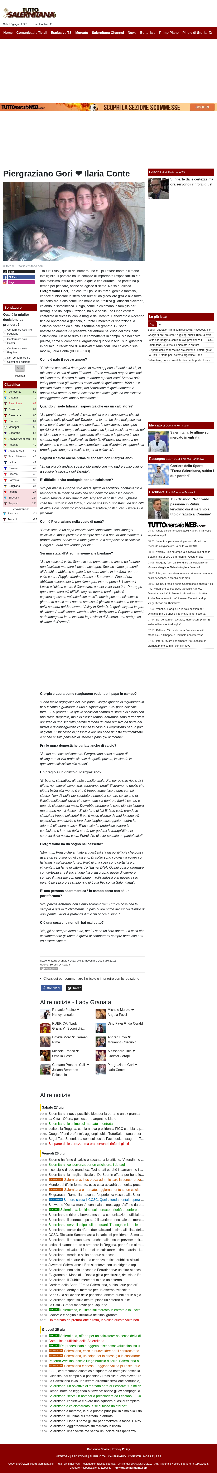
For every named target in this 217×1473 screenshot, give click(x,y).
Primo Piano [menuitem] (169, 32)
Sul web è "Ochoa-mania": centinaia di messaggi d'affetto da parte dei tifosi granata (110, 1205)
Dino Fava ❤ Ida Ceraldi (126, 1023)
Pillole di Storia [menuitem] (194, 32)
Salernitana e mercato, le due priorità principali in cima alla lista (95, 1411)
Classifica (12, 384)
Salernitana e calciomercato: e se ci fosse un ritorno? (88, 1406)
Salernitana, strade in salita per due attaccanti (82, 1255)
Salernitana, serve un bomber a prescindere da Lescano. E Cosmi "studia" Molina (109, 1396)
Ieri (160, 324)
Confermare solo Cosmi (17, 341)
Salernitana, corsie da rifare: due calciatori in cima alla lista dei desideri (101, 1230)
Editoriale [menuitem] (147, 32)
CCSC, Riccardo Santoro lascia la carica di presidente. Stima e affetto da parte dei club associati (120, 1235)
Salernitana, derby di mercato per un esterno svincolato (89, 1290)
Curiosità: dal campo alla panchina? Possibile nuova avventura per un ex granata (109, 1376)
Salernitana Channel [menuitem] (108, 32)
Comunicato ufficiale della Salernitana (76, 1341)
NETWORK (62, 1456)
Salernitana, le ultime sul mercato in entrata (81, 1123)
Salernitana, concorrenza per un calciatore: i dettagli (87, 1164)
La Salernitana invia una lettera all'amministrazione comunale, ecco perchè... (105, 1381)
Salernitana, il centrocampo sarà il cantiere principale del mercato (97, 1220)
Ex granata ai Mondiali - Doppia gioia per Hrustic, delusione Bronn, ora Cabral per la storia (115, 1275)
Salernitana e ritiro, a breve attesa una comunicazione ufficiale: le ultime (102, 1215)
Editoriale (156, 172)
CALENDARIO (117, 1456)
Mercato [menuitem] (81, 32)
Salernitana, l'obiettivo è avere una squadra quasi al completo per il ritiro (102, 1401)
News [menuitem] (132, 32)
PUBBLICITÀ (98, 1456)
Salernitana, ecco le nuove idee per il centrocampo (94, 1351)
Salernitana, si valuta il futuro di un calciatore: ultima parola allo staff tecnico (105, 1250)
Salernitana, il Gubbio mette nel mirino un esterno (85, 1280)
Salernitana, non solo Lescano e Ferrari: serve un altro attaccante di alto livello (107, 1270)
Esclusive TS (159, 492)
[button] (20, 368)
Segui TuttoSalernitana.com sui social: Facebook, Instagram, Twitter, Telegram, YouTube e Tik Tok (121, 1139)
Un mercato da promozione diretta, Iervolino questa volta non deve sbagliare (105, 1320)
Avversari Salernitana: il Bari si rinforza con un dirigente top (92, 1265)
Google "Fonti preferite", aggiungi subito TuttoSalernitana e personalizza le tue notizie (112, 1134)
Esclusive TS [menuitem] (61, 32)
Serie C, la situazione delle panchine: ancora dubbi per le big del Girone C (103, 1295)
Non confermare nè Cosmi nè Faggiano (18, 359)
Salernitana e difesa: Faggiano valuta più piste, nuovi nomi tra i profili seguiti (113, 1366)
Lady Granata (59, 960)
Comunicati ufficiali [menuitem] (31, 32)
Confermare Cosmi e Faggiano (19, 331)
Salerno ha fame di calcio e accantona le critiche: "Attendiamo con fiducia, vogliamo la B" (114, 1159)
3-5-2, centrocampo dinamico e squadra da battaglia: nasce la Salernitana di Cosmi (110, 1371)
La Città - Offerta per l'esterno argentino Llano (82, 1118)
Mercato (155, 425)
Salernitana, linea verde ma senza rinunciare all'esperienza (92, 1431)
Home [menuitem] (8, 32)
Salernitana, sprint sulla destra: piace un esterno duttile (89, 1300)
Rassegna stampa (163, 459)
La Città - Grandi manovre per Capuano (78, 1305)
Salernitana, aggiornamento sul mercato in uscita (85, 1426)
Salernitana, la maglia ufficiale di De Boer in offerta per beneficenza (98, 1174)
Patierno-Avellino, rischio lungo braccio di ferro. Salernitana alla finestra (101, 1361)
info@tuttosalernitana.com (131, 1467)
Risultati (20, 375)
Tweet (74, 988)
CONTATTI (134, 1456)
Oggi (152, 324)
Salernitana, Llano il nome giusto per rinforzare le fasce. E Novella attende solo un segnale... (117, 1421)
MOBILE (148, 1456)
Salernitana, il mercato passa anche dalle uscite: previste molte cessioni (102, 1240)
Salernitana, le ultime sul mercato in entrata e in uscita (95, 1310)
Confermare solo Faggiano (17, 350)
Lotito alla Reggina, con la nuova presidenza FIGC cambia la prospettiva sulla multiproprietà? (118, 1128)
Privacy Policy (121, 1449)
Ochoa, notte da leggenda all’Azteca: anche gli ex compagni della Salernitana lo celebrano (115, 1391)
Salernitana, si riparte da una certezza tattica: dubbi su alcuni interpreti (101, 1260)
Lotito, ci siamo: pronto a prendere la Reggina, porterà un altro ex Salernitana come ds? (113, 1245)
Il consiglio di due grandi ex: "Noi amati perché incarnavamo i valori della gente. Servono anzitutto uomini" (127, 1169)
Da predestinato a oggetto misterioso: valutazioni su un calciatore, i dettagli (110, 1346)
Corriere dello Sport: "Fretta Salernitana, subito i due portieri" (93, 1285)
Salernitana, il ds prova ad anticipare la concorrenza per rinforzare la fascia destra (117, 1179)
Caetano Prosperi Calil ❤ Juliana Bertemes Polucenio (70, 1070)
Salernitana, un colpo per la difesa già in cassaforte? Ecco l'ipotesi (105, 1356)
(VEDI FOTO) (80, 351)
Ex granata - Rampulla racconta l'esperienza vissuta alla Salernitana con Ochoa (108, 1194)
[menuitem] (210, 32)
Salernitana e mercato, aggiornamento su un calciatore (97, 1189)
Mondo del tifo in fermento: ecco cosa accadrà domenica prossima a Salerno (105, 1184)
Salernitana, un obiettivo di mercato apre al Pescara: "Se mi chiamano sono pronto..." (112, 1386)
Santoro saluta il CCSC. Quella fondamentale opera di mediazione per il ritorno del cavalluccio (126, 1199)
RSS (158, 1456)
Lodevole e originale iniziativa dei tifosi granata (83, 1315)
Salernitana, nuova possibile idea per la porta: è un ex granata (94, 1113)
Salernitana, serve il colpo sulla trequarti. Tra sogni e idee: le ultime (98, 1225)
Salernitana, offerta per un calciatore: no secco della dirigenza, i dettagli (107, 1336)
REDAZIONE (79, 1456)
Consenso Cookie (98, 1449)
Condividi (51, 988)
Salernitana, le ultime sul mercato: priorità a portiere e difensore (101, 1210)
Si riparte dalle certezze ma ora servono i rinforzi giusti (89, 1144)
